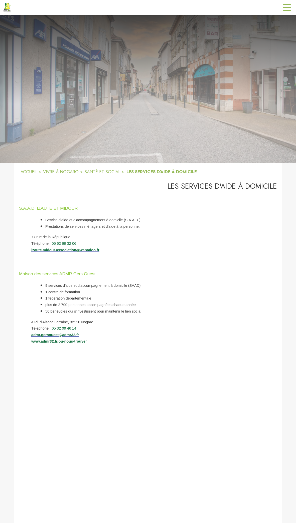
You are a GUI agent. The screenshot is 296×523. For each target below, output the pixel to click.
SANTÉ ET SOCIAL (102, 172)
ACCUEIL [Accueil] (29, 172)
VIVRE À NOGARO (61, 172)
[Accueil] (8, 8)
